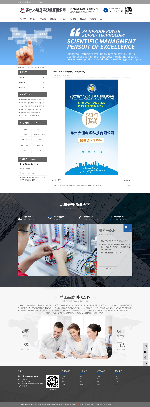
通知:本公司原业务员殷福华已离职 (30, 112)
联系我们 (83, 19)
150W (116, 381)
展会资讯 (41, 67)
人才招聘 (73, 19)
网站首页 (23, 19)
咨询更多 (108, 268)
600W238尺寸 (25, 145)
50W (98, 381)
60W (25, 150)
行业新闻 (22, 82)
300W (63, 381)
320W (25, 129)
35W (98, 376)
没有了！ (60, 180)
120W (116, 379)
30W (81, 376)
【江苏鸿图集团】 (109, 404)
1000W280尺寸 (39, 140)
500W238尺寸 (39, 145)
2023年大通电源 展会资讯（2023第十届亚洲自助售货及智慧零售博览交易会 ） (32, 103)
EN (101, 19)
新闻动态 (53, 19)
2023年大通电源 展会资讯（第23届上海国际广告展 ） (32, 99)
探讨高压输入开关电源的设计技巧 (30, 116)
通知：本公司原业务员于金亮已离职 (31, 109)
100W (81, 384)
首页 (29, 67)
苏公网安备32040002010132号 (88, 404)
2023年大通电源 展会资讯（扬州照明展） (32, 106)
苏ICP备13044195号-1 (70, 404)
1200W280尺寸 (25, 140)
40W (81, 379)
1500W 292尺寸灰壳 (39, 134)
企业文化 (63, 19)
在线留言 (93, 19)
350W (25, 134)
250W (39, 129)
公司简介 (33, 19)
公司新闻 (22, 87)
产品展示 (43, 19)
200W (39, 150)
